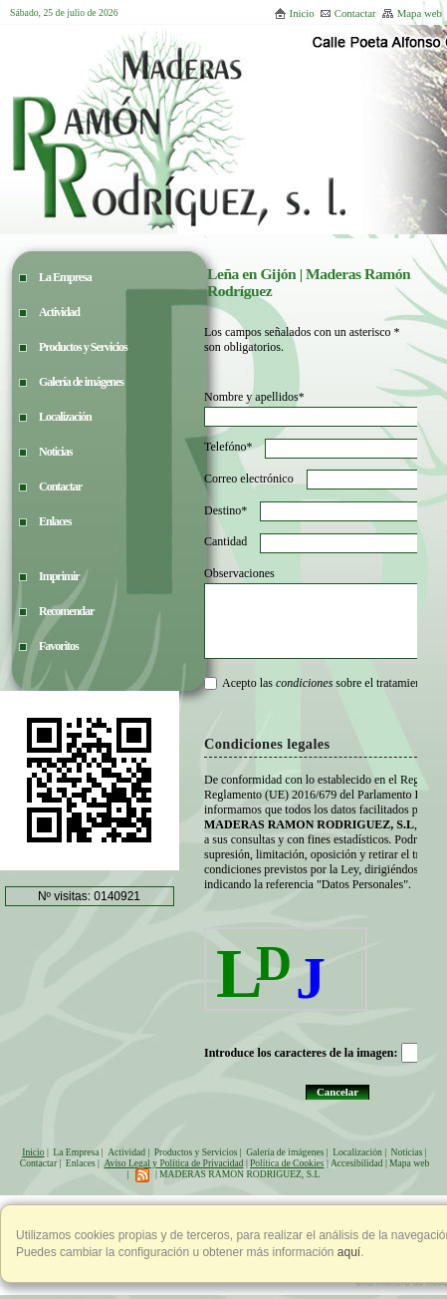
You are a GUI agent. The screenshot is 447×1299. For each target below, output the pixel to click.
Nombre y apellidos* (254, 397)
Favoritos (59, 646)
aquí (348, 1252)
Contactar (348, 13)
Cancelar (337, 1092)
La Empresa (76, 1151)
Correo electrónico (249, 479)
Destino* (225, 510)
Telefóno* (228, 447)
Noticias (406, 1151)
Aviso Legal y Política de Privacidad (173, 1162)
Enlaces (81, 1162)
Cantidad (225, 541)
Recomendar (66, 611)
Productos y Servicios (196, 1151)
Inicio (294, 13)
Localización (357, 1151)
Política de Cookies (287, 1162)
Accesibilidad (357, 1162)
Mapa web (411, 13)
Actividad (126, 1151)
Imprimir (59, 576)
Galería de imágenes (285, 1151)
